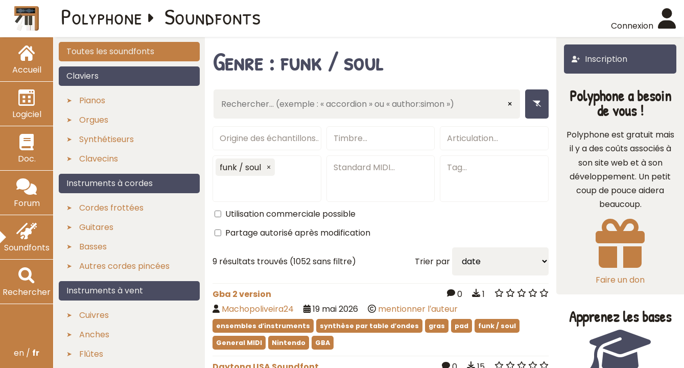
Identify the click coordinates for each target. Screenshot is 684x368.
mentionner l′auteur (418, 309)
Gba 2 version (242, 294)
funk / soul (497, 325)
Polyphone (102, 16)
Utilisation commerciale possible (290, 214)
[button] (268, 167)
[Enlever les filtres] (537, 104)
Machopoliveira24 (258, 309)
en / (26, 353)
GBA (322, 342)
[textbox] (267, 138)
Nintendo (288, 342)
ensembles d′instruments (263, 325)
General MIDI (239, 342)
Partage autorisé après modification (297, 233)
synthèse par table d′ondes (369, 325)
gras (437, 325)
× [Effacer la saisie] (509, 104)
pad (461, 325)
